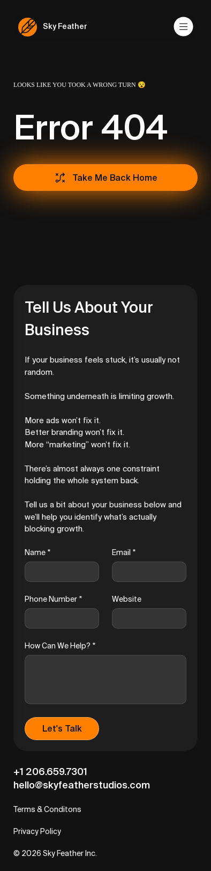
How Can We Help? (60, 646)
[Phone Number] (58, 618)
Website (126, 599)
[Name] (58, 571)
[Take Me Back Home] (105, 177)
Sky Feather (65, 26)
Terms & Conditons (47, 809)
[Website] (145, 618)
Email (123, 552)
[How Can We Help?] (105, 679)
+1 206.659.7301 (50, 771)
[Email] (145, 571)
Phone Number (53, 599)
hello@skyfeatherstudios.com (81, 785)
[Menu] (183, 27)
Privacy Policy (37, 831)
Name (37, 552)
